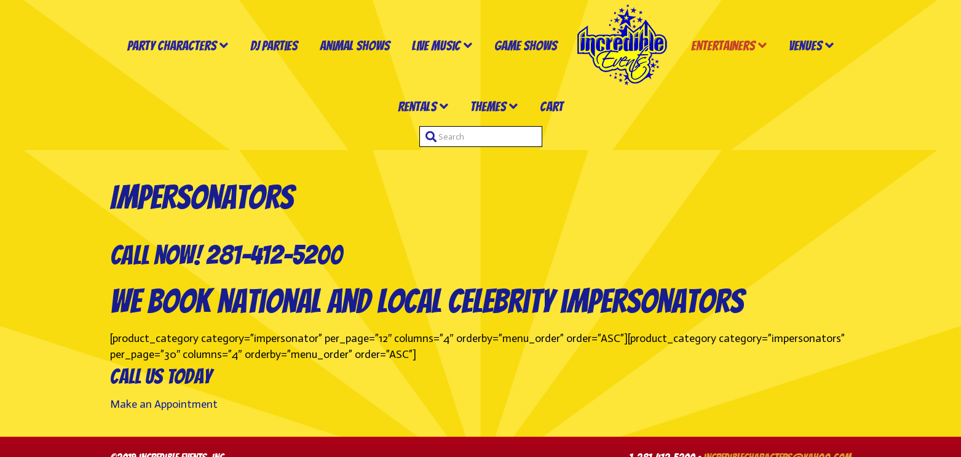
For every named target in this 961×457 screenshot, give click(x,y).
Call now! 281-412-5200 (226, 255)
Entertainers (723, 46)
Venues (805, 46)
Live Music (436, 46)
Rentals (417, 107)
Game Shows (525, 46)
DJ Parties (274, 46)
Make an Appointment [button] (164, 404)
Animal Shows (355, 46)
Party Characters (171, 46)
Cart (551, 107)
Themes (488, 107)
